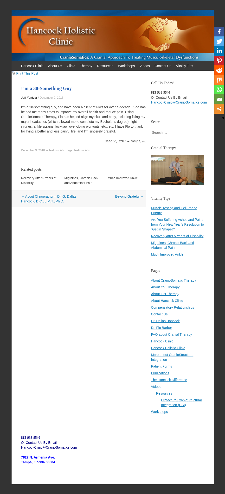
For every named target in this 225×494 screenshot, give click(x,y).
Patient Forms (161, 366)
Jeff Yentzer (29, 97)
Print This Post (27, 73)
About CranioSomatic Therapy (173, 280)
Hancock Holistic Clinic (168, 348)
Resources (105, 66)
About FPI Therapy (165, 294)
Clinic (71, 66)
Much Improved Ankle (123, 178)
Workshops (126, 66)
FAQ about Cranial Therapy (171, 334)
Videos (145, 66)
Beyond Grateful (129, 196)
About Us (55, 66)
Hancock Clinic (32, 66)
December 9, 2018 (52, 97)
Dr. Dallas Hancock (165, 321)
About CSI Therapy (165, 287)
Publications (160, 373)
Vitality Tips (184, 66)
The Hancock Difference (169, 380)
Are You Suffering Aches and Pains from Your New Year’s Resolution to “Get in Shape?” (177, 224)
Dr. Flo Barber (161, 328)
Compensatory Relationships (172, 307)
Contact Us (163, 66)
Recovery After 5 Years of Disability (177, 236)
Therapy (86, 66)
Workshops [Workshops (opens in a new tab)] (159, 412)
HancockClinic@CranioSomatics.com (179, 102)
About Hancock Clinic (167, 301)
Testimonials (56, 150)
